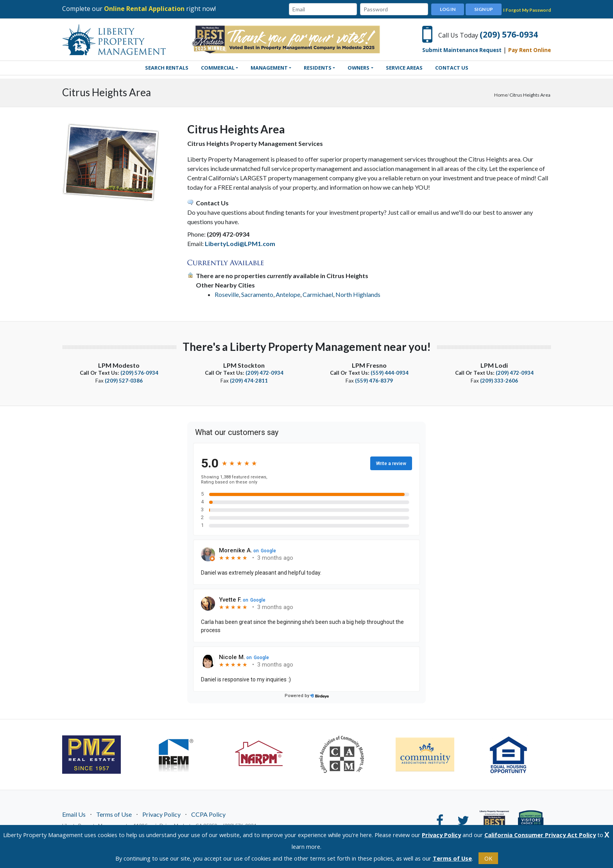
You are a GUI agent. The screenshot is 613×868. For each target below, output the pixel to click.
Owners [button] (358, 67)
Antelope (288, 294)
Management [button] (269, 67)
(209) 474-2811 (249, 380)
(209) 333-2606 (499, 380)
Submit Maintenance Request (462, 50)
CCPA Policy (208, 814)
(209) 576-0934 (509, 34)
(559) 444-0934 (390, 372)
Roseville (227, 294)
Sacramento (257, 294)
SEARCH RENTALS (166, 67)
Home (500, 95)
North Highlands (357, 294)
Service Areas (404, 67)
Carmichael (318, 294)
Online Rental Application (144, 8)
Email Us (74, 814)
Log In (447, 9)
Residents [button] (318, 67)
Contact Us (451, 67)
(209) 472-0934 (264, 372)
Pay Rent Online (529, 50)
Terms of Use (114, 814)
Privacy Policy (161, 814)
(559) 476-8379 (374, 380)
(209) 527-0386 (124, 380)
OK (488, 858)
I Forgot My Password (527, 10)
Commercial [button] (218, 67)
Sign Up (483, 9)
